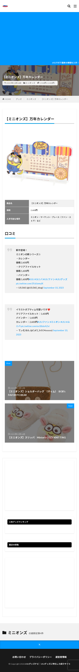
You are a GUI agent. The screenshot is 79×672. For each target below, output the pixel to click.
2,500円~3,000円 (47, 83)
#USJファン (49, 279)
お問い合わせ (19, 657)
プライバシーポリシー (40, 657)
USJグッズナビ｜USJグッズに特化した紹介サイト (48, 664)
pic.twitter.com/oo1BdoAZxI (35, 326)
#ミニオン (55, 322)
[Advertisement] (39, 36)
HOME (8, 99)
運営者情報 (61, 657)
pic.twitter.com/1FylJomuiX (29, 283)
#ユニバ (39, 279)
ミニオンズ (30, 83)
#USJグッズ (61, 279)
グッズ (19, 99)
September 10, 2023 (53, 287)
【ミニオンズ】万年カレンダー (54, 99)
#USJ (31, 279)
